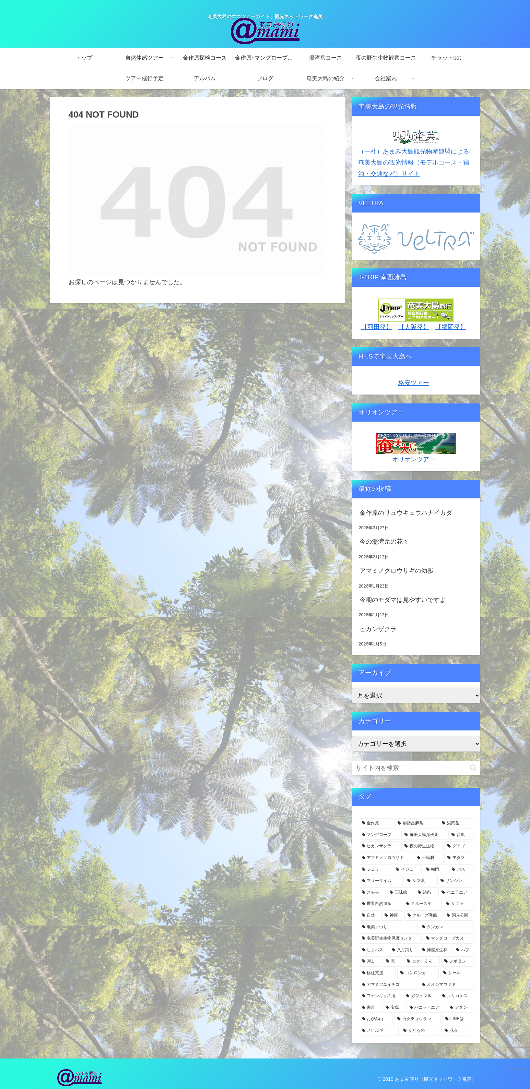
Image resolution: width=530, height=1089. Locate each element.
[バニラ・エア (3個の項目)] (426, 1008)
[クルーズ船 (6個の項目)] (422, 904)
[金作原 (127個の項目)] (376, 823)
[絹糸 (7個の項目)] (426, 892)
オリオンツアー (413, 459)
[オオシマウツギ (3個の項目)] (446, 985)
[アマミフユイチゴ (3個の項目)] (388, 985)
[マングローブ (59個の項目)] (379, 835)
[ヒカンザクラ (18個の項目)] (379, 846)
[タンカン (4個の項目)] (446, 927)
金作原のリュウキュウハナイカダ (406, 512)
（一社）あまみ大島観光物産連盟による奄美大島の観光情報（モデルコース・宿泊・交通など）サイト (413, 162)
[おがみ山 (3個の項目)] (376, 1019)
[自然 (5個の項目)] (369, 915)
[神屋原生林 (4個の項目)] (435, 950)
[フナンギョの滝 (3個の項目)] (380, 996)
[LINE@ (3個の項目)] (457, 1019)
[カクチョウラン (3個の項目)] (417, 1019)
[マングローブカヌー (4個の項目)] (448, 938)
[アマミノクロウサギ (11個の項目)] (386, 858)
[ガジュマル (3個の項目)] (420, 996)
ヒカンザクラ (378, 629)
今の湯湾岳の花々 (384, 541)
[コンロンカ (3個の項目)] (418, 973)
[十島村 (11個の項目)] (428, 858)
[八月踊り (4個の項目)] (403, 950)
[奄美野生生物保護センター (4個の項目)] (390, 938)
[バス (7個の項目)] (461, 869)
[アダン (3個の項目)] (460, 1008)
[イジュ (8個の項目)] (407, 869)
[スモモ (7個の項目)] (372, 892)
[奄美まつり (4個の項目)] (388, 927)
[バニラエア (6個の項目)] (455, 892)
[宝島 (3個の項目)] (393, 1008)
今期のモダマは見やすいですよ (403, 599)
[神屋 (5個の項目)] (392, 915)
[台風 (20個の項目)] (460, 835)
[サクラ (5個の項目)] (458, 904)
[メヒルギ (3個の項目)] (379, 1031)
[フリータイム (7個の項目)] (381, 881)
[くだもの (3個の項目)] (420, 1031)
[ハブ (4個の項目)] (463, 950)
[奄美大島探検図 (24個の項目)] (424, 835)
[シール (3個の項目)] (456, 973)
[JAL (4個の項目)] (370, 961)
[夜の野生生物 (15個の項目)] (422, 846)
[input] (416, 768)
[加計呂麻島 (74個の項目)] (415, 823)
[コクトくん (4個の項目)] (422, 961)
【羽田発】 (376, 327)
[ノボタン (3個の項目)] (457, 961)
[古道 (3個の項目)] (370, 1008)
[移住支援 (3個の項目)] (377, 973)
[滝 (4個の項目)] (392, 961)
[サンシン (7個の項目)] (455, 881)
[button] (473, 768)
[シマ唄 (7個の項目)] (420, 881)
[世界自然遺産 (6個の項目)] (380, 904)
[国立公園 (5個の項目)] (458, 915)
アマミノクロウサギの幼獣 (397, 570)
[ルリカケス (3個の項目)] (456, 996)
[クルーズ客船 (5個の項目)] (423, 915)
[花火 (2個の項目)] (457, 1031)
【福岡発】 (450, 327)
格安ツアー (413, 382)
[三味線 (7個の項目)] (400, 892)
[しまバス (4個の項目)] (373, 950)
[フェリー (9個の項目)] (375, 869)
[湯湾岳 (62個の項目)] (456, 823)
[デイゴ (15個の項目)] (458, 846)
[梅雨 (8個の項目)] (435, 869)
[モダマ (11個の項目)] (458, 858)
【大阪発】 (413, 327)
